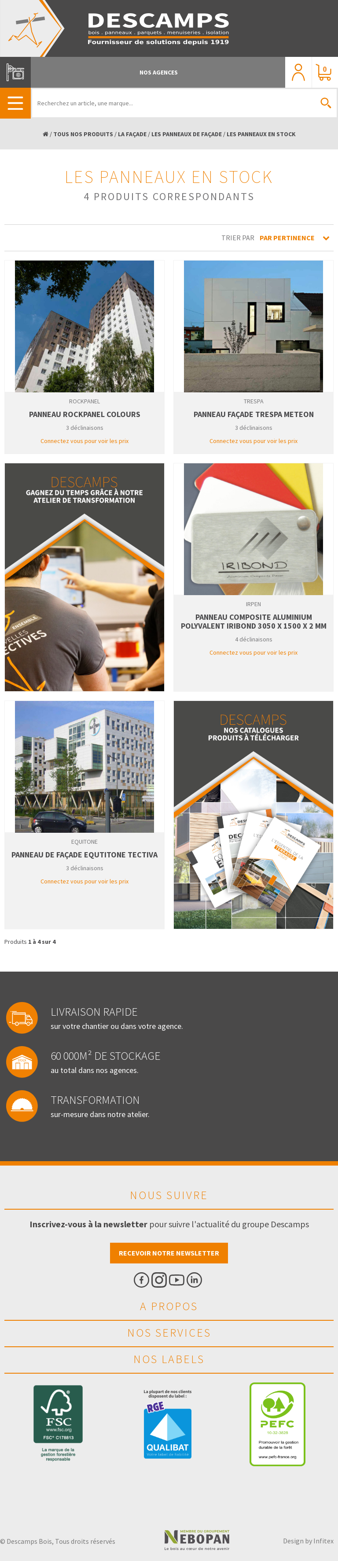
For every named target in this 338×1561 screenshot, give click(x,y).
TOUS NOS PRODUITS (83, 134)
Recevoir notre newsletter (169, 1252)
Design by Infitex (308, 1540)
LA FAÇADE (132, 134)
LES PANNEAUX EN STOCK (261, 134)
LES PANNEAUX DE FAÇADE (186, 134)
